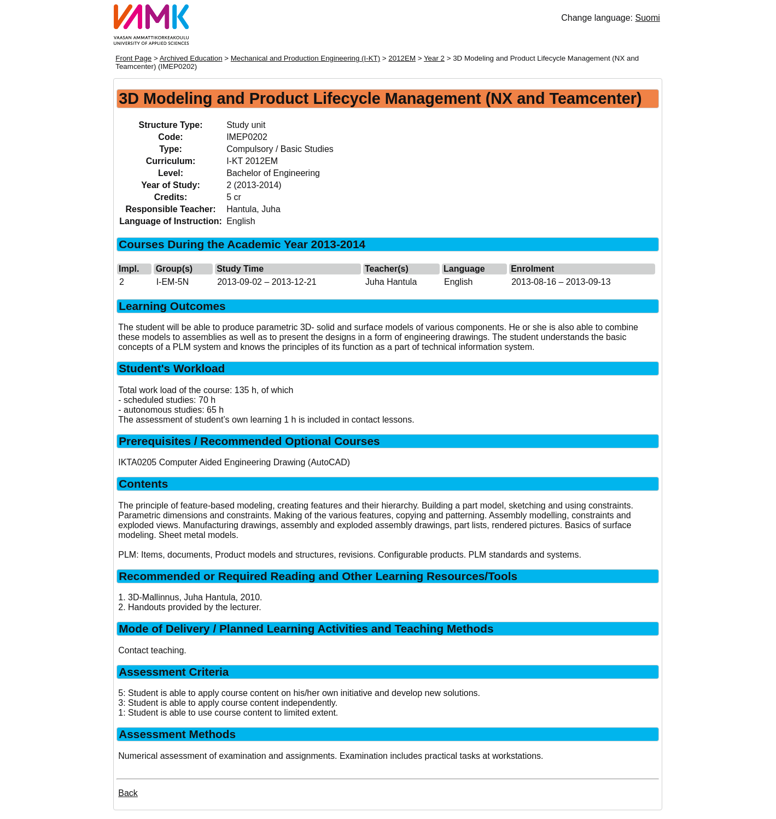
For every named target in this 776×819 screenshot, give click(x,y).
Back (128, 793)
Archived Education (191, 58)
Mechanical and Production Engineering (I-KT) (305, 58)
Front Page (133, 58)
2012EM (402, 58)
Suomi (647, 17)
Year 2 (434, 58)
